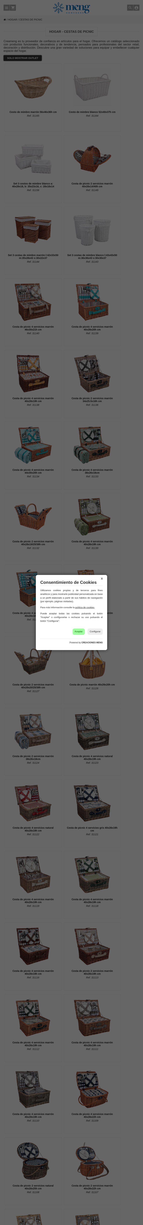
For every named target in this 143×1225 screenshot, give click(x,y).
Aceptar (79, 631)
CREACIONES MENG (92, 642)
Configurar (95, 631)
